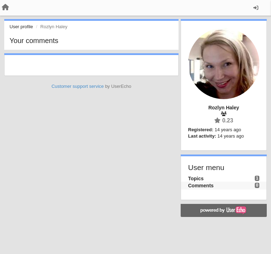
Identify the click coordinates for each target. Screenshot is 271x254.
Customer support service (78, 86)
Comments (200, 185)
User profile (21, 26)
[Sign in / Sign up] (255, 8)
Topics (196, 178)
